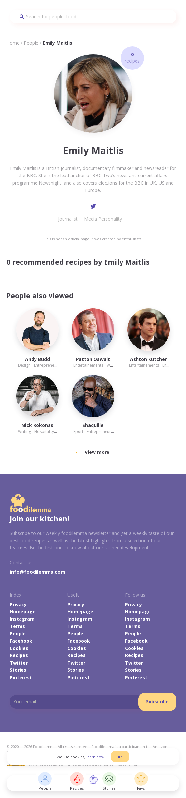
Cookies (19, 648)
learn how (95, 756)
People (31, 43)
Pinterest (21, 677)
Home (13, 43)
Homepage (23, 611)
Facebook (21, 641)
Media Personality (103, 219)
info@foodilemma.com (37, 571)
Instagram (22, 619)
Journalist (68, 219)
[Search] (93, 16)
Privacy (18, 604)
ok (120, 756)
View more (97, 452)
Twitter (19, 663)
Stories (18, 670)
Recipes (19, 655)
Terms (17, 626)
